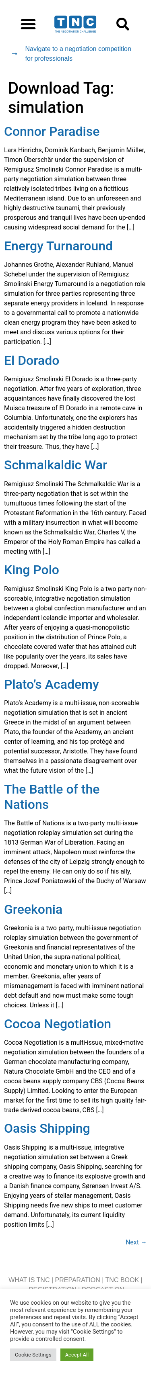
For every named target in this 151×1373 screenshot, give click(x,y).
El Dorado (31, 360)
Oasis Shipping (47, 1128)
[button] (28, 24)
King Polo (31, 569)
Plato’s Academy (51, 684)
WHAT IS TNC (29, 1280)
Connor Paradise (51, 131)
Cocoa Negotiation (57, 1023)
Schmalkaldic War (55, 465)
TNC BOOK (122, 1280)
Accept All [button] (77, 1355)
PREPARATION (77, 1280)
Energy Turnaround (58, 246)
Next (136, 1242)
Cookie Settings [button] (33, 1355)
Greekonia (33, 909)
